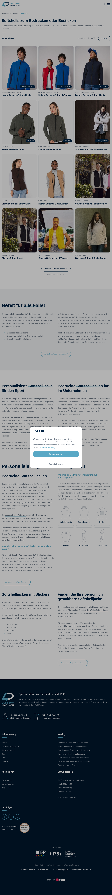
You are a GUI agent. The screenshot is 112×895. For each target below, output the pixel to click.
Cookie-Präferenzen (56, 464)
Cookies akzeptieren (56, 454)
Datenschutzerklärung (47, 447)
